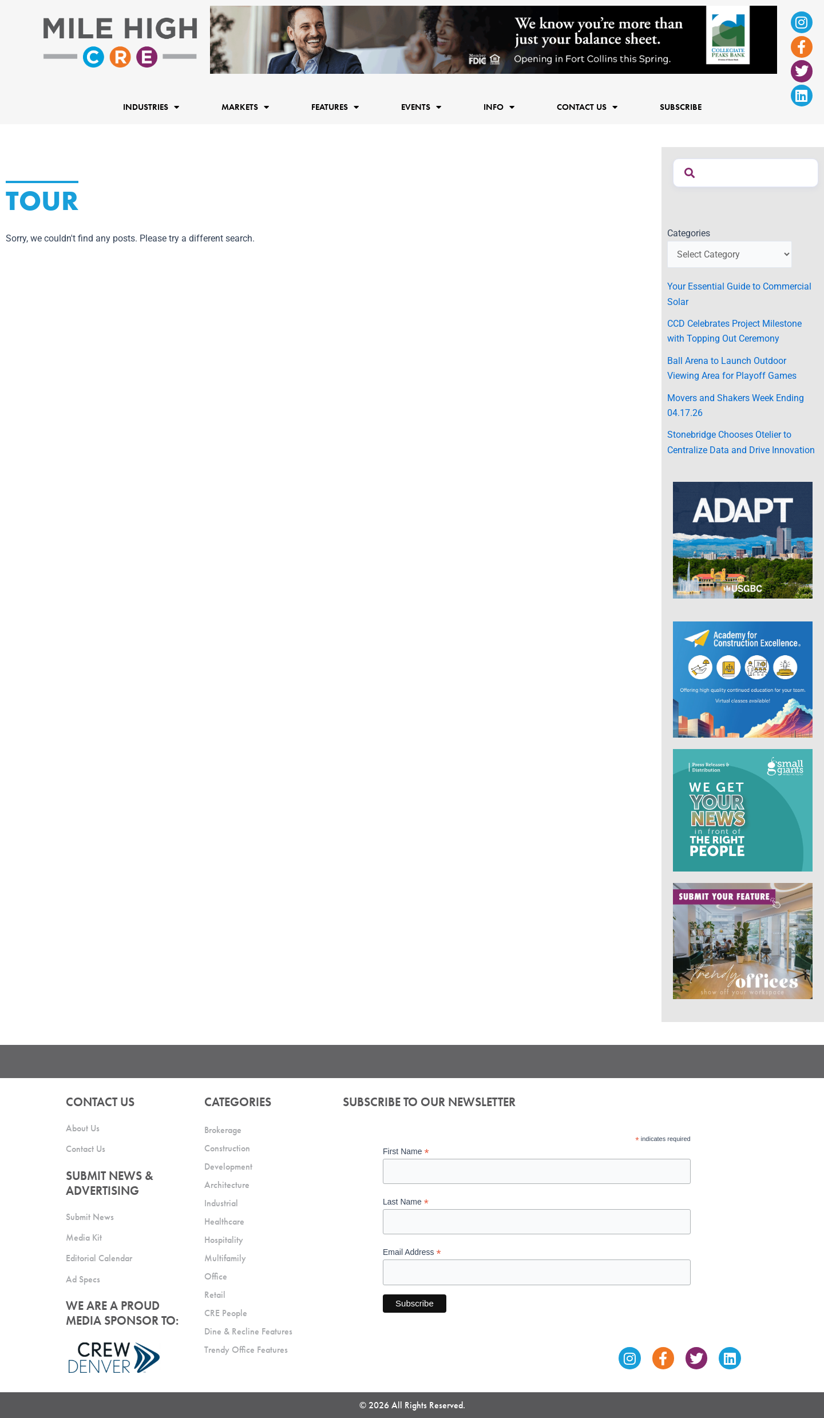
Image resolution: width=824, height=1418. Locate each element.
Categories (688, 233)
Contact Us (587, 107)
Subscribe (681, 107)
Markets (245, 107)
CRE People (225, 1313)
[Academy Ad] (743, 679)
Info (499, 107)
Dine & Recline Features (248, 1331)
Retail (214, 1295)
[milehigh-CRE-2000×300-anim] (493, 39)
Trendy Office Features (246, 1350)
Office (215, 1276)
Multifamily (225, 1258)
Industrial (221, 1203)
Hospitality (223, 1240)
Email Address (412, 1252)
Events (421, 107)
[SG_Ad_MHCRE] (743, 809)
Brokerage (222, 1130)
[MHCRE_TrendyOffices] (743, 940)
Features (335, 107)
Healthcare (224, 1221)
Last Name (406, 1202)
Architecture (226, 1185)
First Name (406, 1151)
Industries (151, 107)
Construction (227, 1148)
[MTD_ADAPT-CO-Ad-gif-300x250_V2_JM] (743, 539)
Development (228, 1166)
